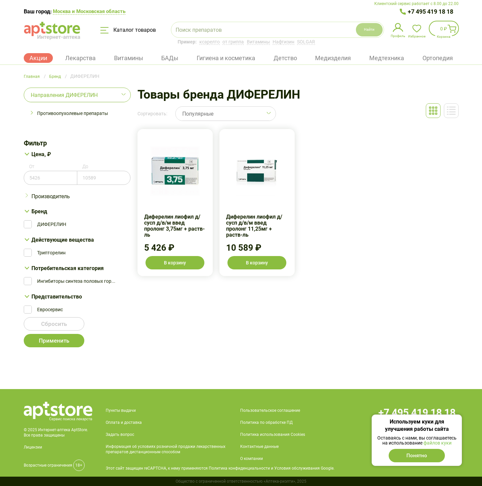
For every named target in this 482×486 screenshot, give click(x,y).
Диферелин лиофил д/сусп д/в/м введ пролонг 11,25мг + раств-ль (257, 202)
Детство (285, 58)
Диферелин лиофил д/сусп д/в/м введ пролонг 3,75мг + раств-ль (175, 202)
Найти (361, 29)
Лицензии (33, 447)
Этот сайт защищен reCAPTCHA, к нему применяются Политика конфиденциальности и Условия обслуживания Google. (220, 468)
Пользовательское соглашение (270, 410)
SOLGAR (306, 41)
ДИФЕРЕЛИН (51, 224)
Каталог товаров (128, 30)
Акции (38, 58)
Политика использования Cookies (272, 434)
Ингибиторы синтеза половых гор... (76, 281)
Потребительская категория (67, 268)
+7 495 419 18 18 (430, 11)
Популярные (197, 114)
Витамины (258, 41)
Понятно (416, 456)
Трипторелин (51, 252)
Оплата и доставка (124, 422)
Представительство (56, 296)
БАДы (169, 58)
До (85, 166)
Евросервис (50, 309)
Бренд (39, 211)
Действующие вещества (62, 240)
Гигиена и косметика (226, 58)
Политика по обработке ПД (266, 422)
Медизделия (333, 58)
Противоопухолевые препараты (72, 113)
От (31, 166)
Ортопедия (437, 58)
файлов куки (437, 443)
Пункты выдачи (121, 410)
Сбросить (53, 325)
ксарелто (209, 41)
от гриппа (233, 41)
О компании (251, 458)
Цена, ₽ (41, 154)
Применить (54, 341)
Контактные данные (259, 446)
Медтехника (386, 58)
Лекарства (80, 58)
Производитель (50, 196)
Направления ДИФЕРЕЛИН (64, 95)
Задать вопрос (120, 434)
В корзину (175, 263)
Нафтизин (283, 41)
